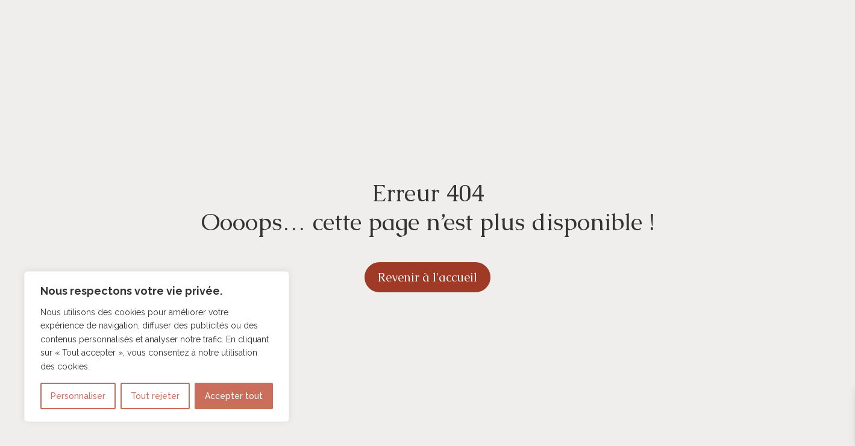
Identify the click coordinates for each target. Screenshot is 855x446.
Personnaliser (78, 396)
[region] (156, 346)
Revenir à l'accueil (427, 277)
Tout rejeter (155, 396)
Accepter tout (234, 396)
